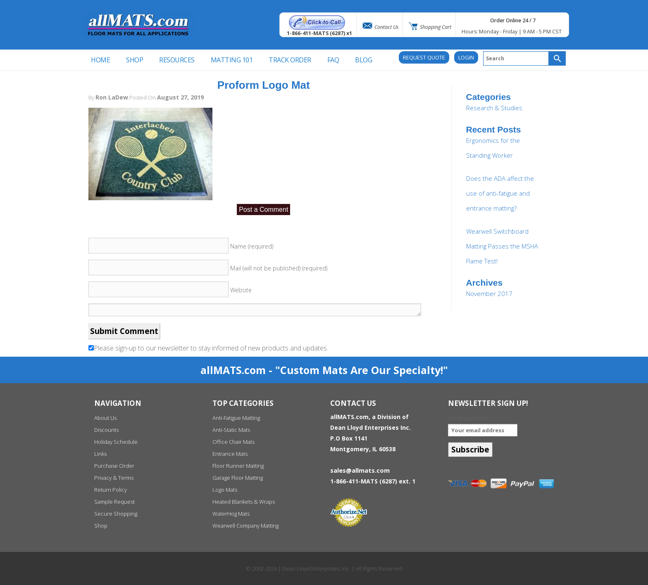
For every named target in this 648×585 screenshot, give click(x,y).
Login (466, 57)
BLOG (363, 59)
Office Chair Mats (233, 441)
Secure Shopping (115, 513)
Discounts (106, 429)
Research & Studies (494, 108)
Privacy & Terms (113, 477)
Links (100, 453)
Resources (177, 59)
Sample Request (114, 501)
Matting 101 (232, 59)
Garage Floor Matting (237, 477)
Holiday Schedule (116, 441)
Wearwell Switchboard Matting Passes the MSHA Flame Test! (502, 246)
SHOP (134, 59)
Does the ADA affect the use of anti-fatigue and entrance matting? (500, 193)
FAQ (333, 59)
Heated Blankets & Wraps (243, 501)
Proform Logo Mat (263, 85)
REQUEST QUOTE (424, 57)
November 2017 (489, 293)
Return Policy (110, 489)
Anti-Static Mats (231, 429)
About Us (105, 418)
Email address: (482, 425)
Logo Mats (224, 489)
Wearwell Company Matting (245, 525)
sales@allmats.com (360, 470)
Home (100, 59)
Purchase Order (114, 465)
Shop (100, 525)
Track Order (290, 59)
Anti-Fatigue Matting (236, 418)
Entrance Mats (230, 453)
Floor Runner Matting (238, 465)
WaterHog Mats (231, 513)
